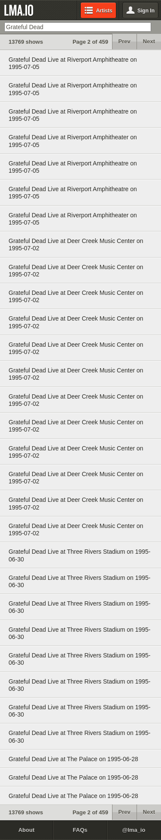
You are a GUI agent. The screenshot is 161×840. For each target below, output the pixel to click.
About (26, 830)
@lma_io (134, 830)
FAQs (80, 830)
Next (149, 41)
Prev (124, 41)
